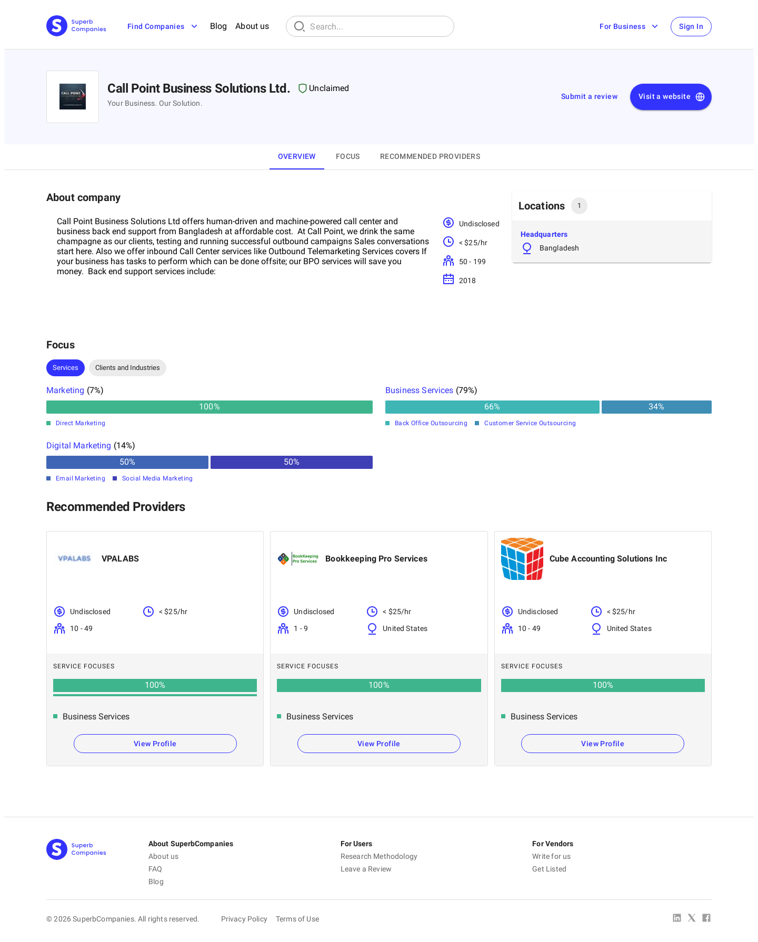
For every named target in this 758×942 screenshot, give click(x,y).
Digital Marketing (79, 445)
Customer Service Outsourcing (530, 423)
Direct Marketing (80, 423)
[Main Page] (76, 26)
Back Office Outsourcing (431, 423)
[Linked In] (677, 919)
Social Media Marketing (157, 478)
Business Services (419, 390)
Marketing (65, 390)
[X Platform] (691, 919)
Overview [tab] (297, 156)
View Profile (155, 743)
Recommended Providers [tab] (430, 156)
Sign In (691, 26)
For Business (630, 26)
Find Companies (163, 26)
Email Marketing (80, 478)
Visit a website (672, 97)
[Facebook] (706, 919)
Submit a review (589, 96)
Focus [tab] (348, 156)
